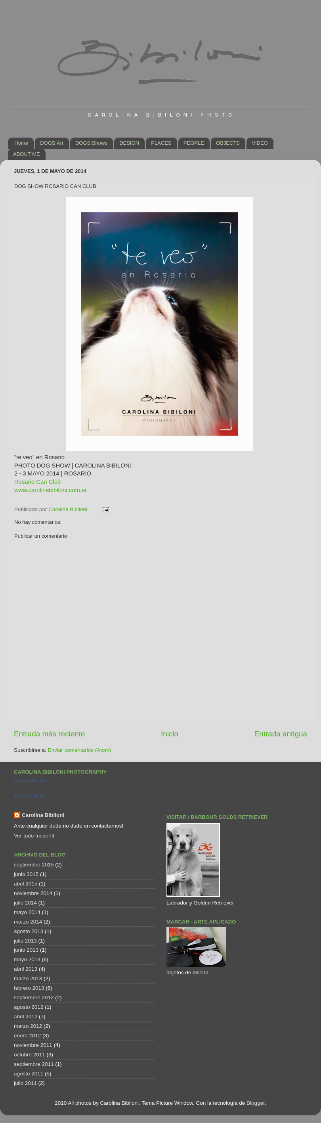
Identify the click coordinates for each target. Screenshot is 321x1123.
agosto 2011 (28, 1074)
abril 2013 (25, 969)
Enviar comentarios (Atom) (79, 750)
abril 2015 (25, 884)
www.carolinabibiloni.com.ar (50, 490)
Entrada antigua (280, 734)
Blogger (255, 1103)
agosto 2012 (28, 1007)
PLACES (161, 143)
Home (21, 143)
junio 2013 (26, 950)
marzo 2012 (28, 1026)
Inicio (169, 734)
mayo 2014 (27, 912)
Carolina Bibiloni (30, 780)
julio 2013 (25, 941)
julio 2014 (25, 903)
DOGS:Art (51, 143)
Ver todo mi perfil (34, 836)
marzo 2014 (28, 922)
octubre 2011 (29, 1055)
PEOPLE (193, 143)
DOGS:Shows (91, 143)
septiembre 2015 (34, 865)
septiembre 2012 (34, 997)
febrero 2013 (29, 988)
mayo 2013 (27, 959)
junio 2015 (26, 874)
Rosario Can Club (37, 482)
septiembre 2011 (34, 1064)
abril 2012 (25, 1017)
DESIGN (129, 143)
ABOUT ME (26, 154)
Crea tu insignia (29, 795)
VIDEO (260, 143)
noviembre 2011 (33, 1045)
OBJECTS (228, 143)
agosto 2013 (28, 931)
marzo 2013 (28, 978)
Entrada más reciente (49, 734)
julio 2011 (25, 1083)
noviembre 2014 (33, 893)
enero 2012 (27, 1036)
